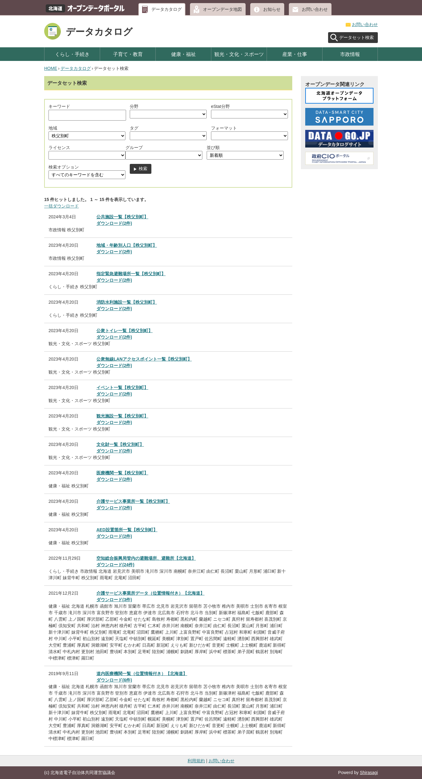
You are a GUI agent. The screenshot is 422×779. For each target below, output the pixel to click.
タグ (134, 128)
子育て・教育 (128, 54)
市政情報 (350, 54)
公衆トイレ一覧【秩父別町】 (124, 330)
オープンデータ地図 (222, 9)
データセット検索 (356, 37)
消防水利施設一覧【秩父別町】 (126, 302)
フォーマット (224, 128)
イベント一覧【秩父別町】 (122, 387)
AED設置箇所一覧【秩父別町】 (127, 529)
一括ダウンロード (61, 205)
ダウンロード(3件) (114, 599)
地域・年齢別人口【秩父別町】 (126, 245)
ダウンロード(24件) (115, 564)
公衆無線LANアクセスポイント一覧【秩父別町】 (144, 359)
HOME (50, 68)
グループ (134, 147)
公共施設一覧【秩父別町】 (122, 216)
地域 (53, 128)
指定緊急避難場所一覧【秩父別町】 (131, 273)
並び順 (213, 147)
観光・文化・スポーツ (239, 54)
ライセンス (59, 147)
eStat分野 (220, 106)
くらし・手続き (72, 54)
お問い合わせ (315, 9)
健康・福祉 (183, 54)
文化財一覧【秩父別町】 (120, 444)
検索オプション (64, 167)
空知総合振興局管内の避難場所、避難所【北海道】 (146, 558)
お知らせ (272, 9)
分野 (134, 106)
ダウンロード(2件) (114, 223)
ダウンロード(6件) (114, 680)
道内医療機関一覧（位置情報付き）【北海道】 (141, 673)
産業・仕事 (294, 54)
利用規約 (196, 760)
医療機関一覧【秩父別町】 (122, 472)
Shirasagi (369, 772)
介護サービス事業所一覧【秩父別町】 (133, 501)
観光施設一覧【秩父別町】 (122, 415)
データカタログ (166, 9)
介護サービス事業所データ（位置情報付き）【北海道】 (150, 593)
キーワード (59, 106)
